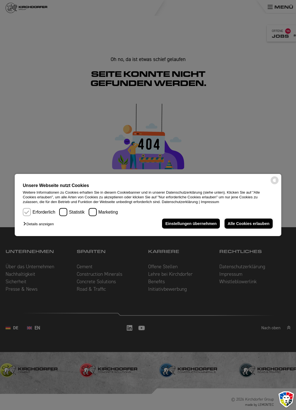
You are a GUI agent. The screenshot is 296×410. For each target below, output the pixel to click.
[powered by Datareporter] (274, 183)
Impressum (210, 202)
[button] (40, 224)
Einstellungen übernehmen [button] (191, 223)
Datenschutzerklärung (180, 202)
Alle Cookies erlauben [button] (248, 223)
